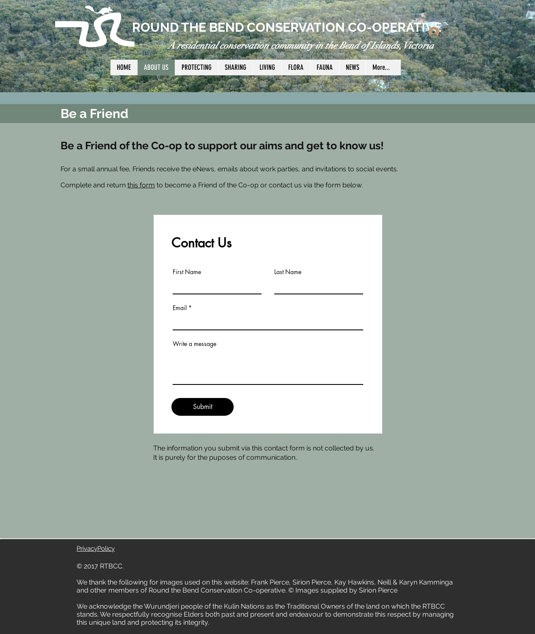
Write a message (194, 344)
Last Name (287, 272)
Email (180, 308)
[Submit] (202, 407)
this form (141, 185)
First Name (187, 272)
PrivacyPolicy (96, 548)
